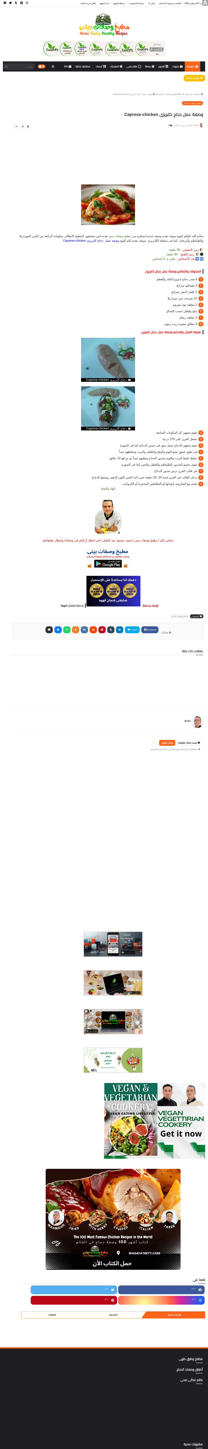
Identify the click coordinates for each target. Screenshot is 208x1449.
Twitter (157, 645)
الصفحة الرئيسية (191, 98)
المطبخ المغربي (26, 1154)
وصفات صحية (26, 1330)
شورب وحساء (26, 1220)
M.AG (183, 734)
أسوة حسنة (26, 1067)
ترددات (26, 1183)
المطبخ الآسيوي (26, 1118)
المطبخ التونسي (26, 1140)
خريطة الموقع (119, 3)
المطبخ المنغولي (26, 1162)
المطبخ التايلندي (26, 1125)
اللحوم (163, 66)
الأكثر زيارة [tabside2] (31, 386)
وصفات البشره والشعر (26, 1315)
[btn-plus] (80, 131)
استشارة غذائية (83, 66)
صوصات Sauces (26, 1227)
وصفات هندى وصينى (26, 1337)
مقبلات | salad (26, 1293)
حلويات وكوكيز (26, 1191)
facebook (174, 645)
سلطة (149, 66)
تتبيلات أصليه (26, 1176)
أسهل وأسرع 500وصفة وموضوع (26, 1059)
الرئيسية (192, 66)
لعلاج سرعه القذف (88, 3)
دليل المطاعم (26, 1205)
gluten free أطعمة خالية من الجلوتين (26, 1351)
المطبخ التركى (26, 1132)
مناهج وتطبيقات (26, 1300)
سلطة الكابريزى (102, 251)
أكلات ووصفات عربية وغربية (26, 1110)
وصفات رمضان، (26, 1322)
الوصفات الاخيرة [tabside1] (50, 386)
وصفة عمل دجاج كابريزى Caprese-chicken (131, 98)
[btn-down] (73, 131)
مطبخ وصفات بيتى (164, 1444)
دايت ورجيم (26, 1198)
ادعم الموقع (10, 1444)
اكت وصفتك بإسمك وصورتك (26, 1089)
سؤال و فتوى (26, 1213)
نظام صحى (133, 66)
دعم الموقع (104, 3)
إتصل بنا (151, 3)
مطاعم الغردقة (26, 1264)
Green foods (26, 1359)
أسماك (101, 66)
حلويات (177, 66)
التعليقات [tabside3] (13, 386)
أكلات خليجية (26, 1096)
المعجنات (116, 66)
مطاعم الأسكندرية (26, 1257)
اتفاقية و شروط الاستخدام (170, 3)
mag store (26, 1366)
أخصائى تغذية (26, 1045)
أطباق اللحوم (26, 1074)
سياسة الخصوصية (136, 3)
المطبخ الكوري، (26, 1147)
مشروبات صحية (26, 1242)
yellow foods (26, 1373)
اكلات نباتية (26, 1103)
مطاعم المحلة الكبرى (26, 1278)
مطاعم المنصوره (26, 1286)
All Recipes (26, 1344)
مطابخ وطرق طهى (26, 1249)
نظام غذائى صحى (26, 1308)
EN (67, 66)
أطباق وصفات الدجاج (167, 98)
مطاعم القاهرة (26, 1271)
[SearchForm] (6, 67)
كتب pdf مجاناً (26, 1235)
